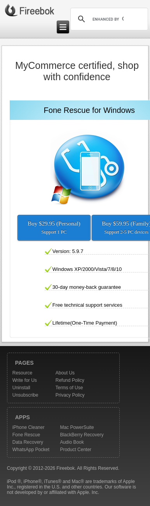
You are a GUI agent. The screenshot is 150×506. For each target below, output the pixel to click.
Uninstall (21, 387)
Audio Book (72, 442)
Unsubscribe (25, 395)
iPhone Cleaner (28, 427)
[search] (108, 19)
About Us (65, 373)
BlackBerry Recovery (81, 434)
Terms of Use (69, 387)
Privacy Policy (70, 395)
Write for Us (24, 380)
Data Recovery (27, 442)
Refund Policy (70, 380)
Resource (22, 373)
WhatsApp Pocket (30, 449)
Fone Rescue (26, 434)
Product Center (75, 449)
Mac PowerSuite (77, 427)
